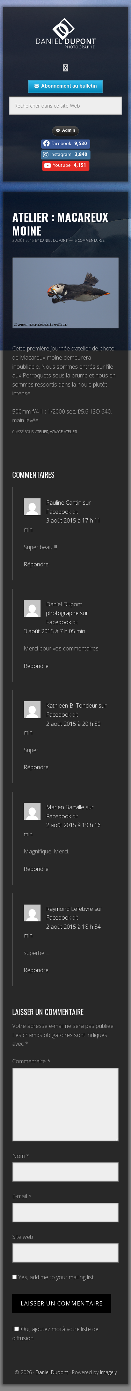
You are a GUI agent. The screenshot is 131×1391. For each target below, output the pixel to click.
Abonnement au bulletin (65, 86)
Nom (20, 1156)
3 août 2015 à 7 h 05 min (54, 631)
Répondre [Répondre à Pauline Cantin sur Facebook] (36, 564)
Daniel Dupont (65, 34)
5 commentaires (89, 240)
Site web (22, 1237)
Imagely (108, 1372)
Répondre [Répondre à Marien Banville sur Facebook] (36, 869)
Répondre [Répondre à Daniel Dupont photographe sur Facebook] (36, 666)
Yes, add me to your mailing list (53, 1277)
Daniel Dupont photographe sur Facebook (67, 613)
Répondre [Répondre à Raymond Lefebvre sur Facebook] (36, 970)
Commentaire (31, 1061)
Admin (65, 131)
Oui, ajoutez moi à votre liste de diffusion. (55, 1333)
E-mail (21, 1196)
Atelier (41, 431)
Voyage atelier (63, 431)
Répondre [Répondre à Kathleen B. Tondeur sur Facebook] (36, 767)
